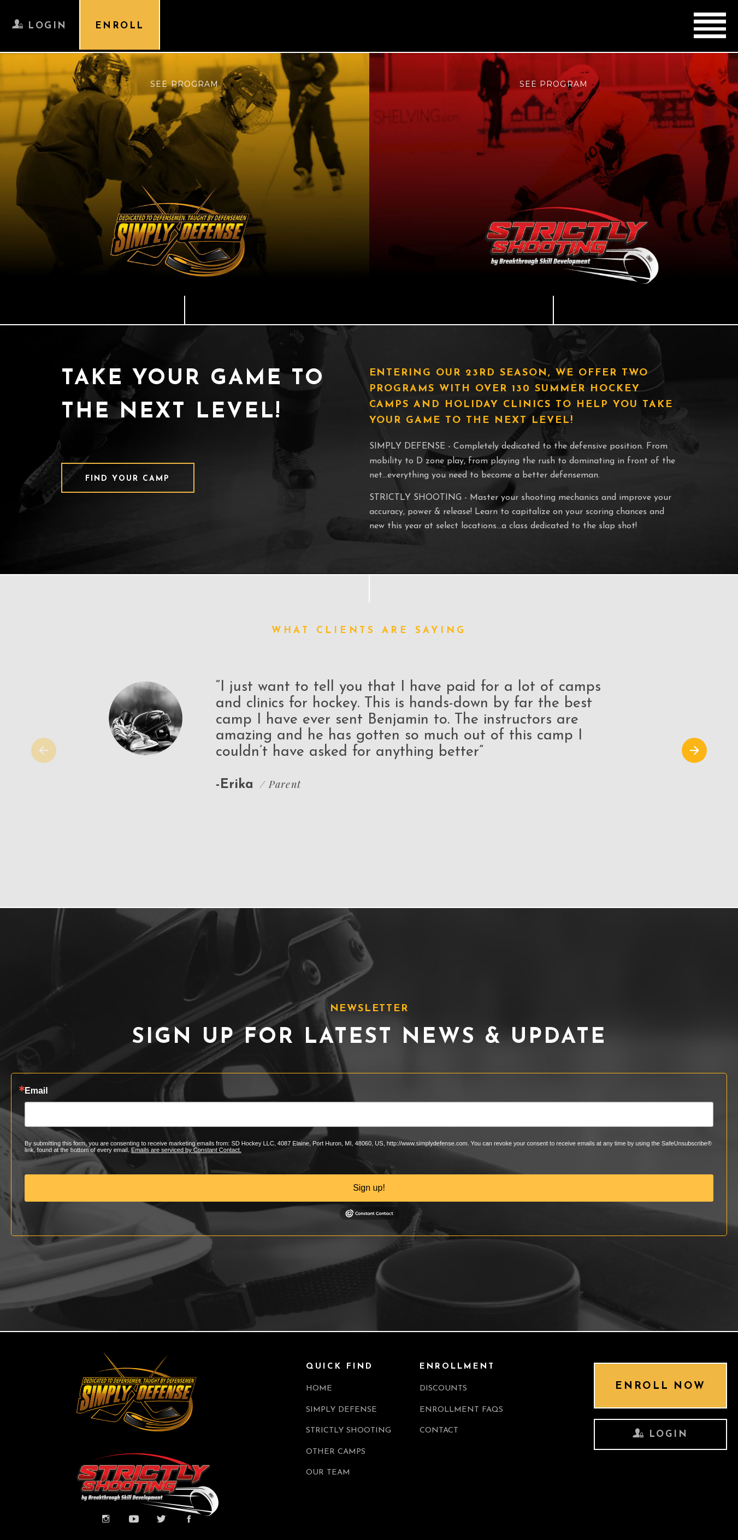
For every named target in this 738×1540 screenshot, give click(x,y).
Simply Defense (342, 1409)
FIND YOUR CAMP (129, 479)
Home (319, 1388)
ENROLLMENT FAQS (466, 1409)
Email (36, 1090)
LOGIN (40, 26)
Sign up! (369, 1187)
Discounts (448, 1388)
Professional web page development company (93, 1523)
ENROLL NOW (657, 1387)
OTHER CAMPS (336, 1452)
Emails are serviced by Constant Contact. (186, 1149)
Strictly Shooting (350, 1430)
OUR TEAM (329, 1473)
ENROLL (122, 27)
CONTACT (443, 1430)
